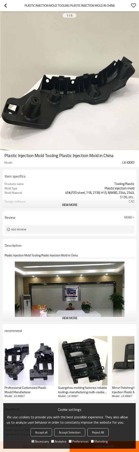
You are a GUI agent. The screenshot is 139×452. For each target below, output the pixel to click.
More (128, 217)
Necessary (40, 441)
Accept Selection (70, 432)
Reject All (98, 432)
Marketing (99, 441)
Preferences (79, 441)
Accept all (41, 432)
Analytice (59, 441)
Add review (18, 229)
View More (69, 204)
